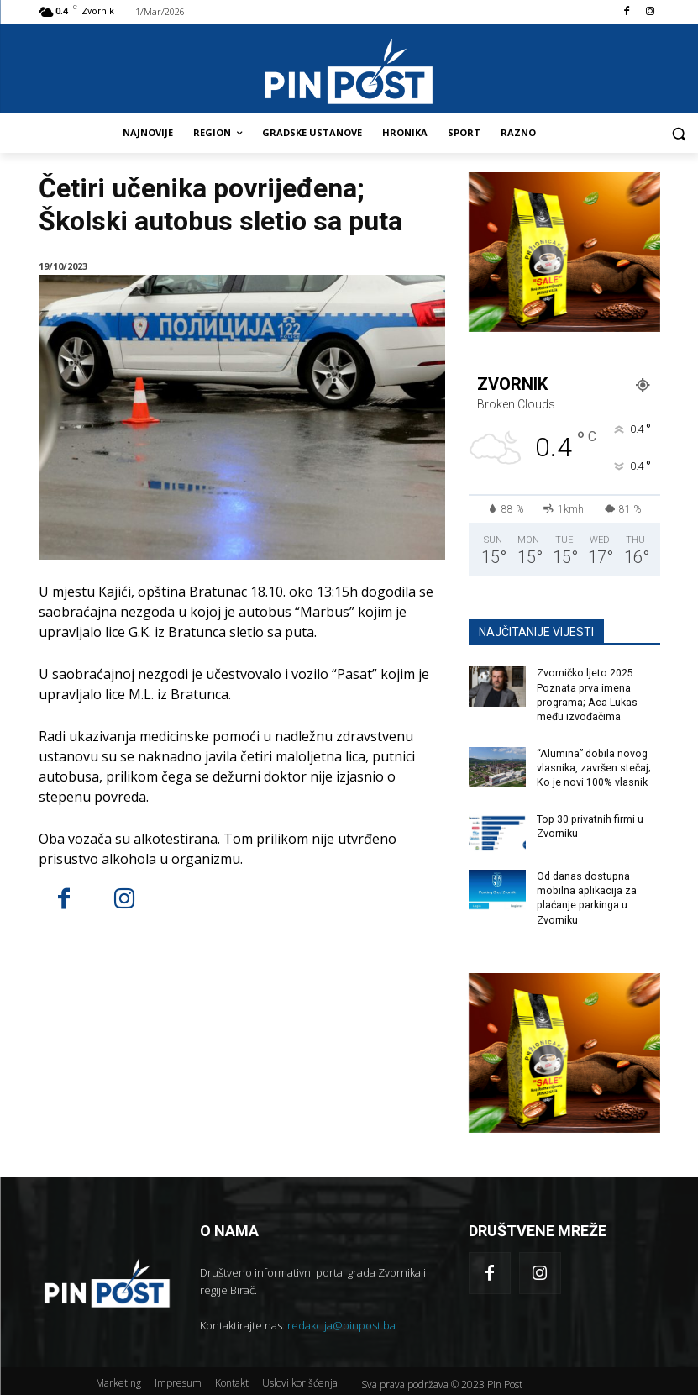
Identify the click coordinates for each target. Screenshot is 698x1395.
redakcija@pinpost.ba (341, 1320)
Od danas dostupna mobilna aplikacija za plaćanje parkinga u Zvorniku (585, 894)
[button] (678, 133)
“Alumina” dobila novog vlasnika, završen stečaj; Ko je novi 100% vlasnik (593, 766)
